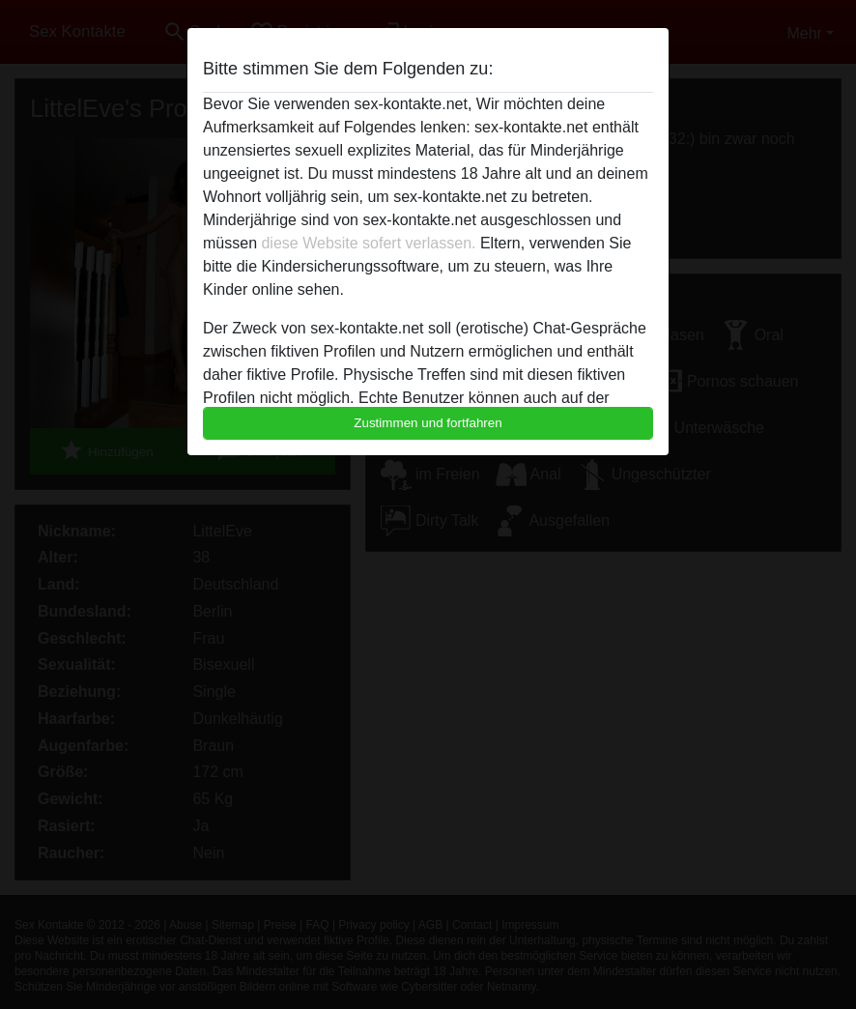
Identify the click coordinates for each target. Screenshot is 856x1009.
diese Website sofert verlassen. (368, 243)
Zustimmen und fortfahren (428, 423)
